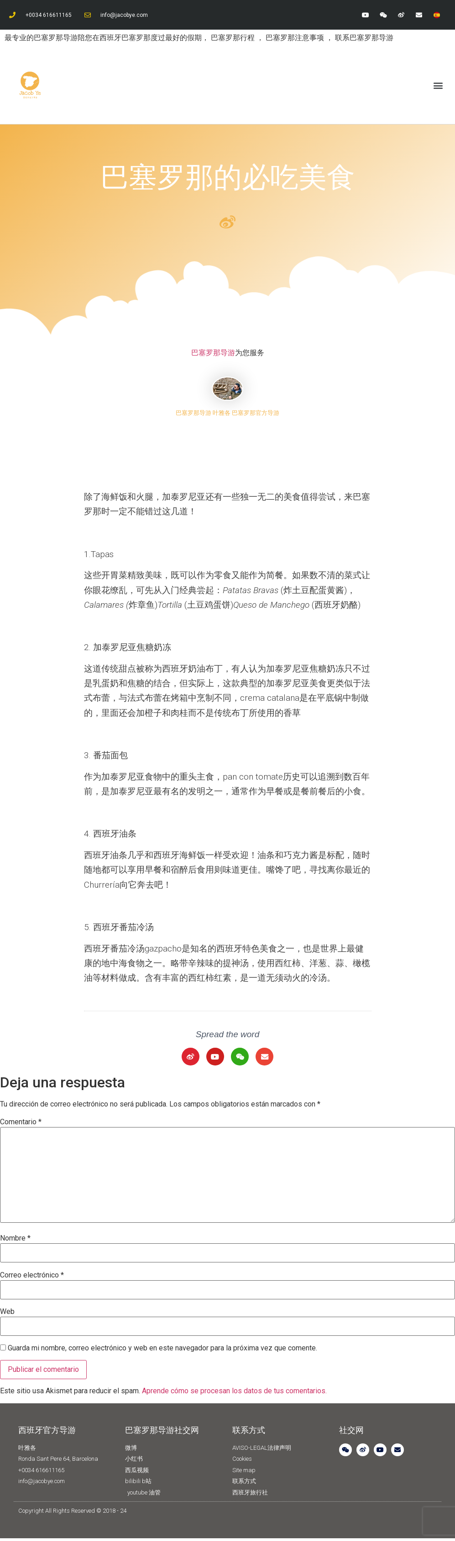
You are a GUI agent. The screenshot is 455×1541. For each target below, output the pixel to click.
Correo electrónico (32, 1278)
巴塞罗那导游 (213, 352)
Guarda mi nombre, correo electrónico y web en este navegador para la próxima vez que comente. (162, 1351)
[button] (438, 85)
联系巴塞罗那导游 (364, 37)
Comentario (21, 1124)
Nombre (15, 1241)
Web (7, 1314)
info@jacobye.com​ (124, 15)
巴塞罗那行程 (233, 37)
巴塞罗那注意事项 (296, 37)
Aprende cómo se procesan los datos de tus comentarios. (234, 1394)
